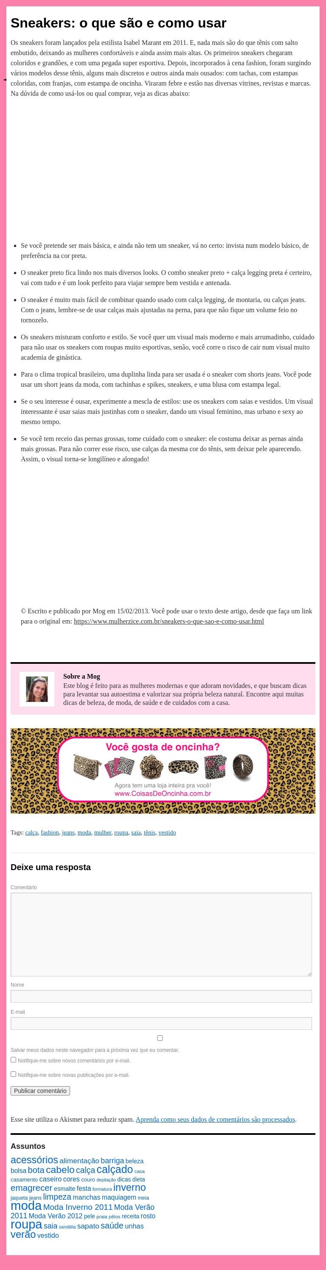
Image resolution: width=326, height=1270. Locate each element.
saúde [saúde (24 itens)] (112, 1225)
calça (31, 832)
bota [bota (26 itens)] (36, 1170)
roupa (121, 832)
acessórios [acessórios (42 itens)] (34, 1159)
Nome (17, 985)
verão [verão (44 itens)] (23, 1234)
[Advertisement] (163, 168)
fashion (50, 832)
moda (84, 832)
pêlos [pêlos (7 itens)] (114, 1216)
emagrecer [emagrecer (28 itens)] (32, 1187)
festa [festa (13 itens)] (84, 1188)
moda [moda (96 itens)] (26, 1205)
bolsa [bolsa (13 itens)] (18, 1170)
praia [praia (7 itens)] (101, 1216)
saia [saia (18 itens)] (50, 1226)
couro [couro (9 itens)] (88, 1179)
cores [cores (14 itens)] (71, 1179)
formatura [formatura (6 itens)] (102, 1189)
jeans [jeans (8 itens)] (35, 1198)
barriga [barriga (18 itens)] (112, 1160)
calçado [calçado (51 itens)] (115, 1169)
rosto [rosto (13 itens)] (148, 1216)
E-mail (18, 1012)
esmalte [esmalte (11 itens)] (65, 1188)
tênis (149, 832)
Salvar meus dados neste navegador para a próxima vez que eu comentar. (95, 1050)
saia (136, 832)
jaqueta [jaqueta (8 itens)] (19, 1198)
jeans (68, 832)
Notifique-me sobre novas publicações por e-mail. (73, 1075)
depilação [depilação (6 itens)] (106, 1179)
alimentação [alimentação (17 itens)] (79, 1160)
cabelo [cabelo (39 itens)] (60, 1169)
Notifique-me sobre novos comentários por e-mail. (74, 1061)
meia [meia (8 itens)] (143, 1198)
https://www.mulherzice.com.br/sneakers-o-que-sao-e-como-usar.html (169, 621)
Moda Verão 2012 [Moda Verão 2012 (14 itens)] (56, 1216)
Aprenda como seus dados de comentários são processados (215, 1119)
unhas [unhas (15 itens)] (134, 1226)
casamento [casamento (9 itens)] (24, 1179)
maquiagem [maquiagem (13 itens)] (119, 1197)
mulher (102, 832)
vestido (167, 832)
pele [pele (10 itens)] (89, 1216)
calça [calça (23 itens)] (85, 1170)
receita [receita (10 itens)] (130, 1216)
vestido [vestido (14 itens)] (48, 1235)
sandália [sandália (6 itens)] (67, 1226)
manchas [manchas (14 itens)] (86, 1197)
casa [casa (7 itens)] (140, 1171)
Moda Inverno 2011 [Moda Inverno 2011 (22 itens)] (78, 1207)
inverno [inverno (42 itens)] (129, 1187)
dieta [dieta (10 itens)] (138, 1179)
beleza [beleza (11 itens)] (135, 1161)
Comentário (24, 887)
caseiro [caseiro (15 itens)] (50, 1179)
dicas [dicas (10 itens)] (124, 1179)
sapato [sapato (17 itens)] (88, 1226)
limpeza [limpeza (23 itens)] (57, 1196)
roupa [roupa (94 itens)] (26, 1224)
